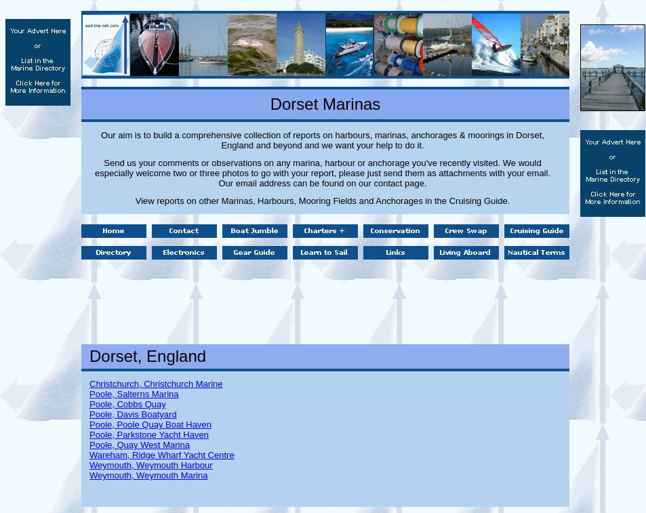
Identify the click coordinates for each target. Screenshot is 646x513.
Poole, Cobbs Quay (127, 404)
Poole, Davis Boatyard (133, 414)
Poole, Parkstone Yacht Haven (149, 435)
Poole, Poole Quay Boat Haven (150, 424)
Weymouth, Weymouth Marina (148, 475)
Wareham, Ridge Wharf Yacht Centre (162, 455)
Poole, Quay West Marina (139, 445)
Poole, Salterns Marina (134, 394)
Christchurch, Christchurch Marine (156, 384)
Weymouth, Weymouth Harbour (151, 465)
